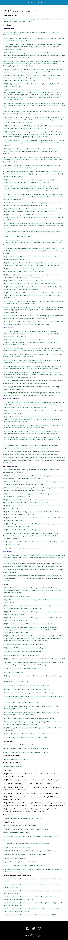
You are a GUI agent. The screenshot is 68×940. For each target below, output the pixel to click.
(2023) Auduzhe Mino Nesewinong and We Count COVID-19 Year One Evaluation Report (29, 624)
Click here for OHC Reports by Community (15, 759)
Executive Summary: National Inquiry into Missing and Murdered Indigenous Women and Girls (31, 836)
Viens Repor (6, 840)
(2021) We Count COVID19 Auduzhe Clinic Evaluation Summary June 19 (24, 644)
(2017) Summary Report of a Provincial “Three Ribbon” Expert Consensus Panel (26, 689)
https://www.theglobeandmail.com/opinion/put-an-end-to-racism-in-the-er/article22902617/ (30, 915)
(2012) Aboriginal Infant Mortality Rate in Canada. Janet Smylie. (26, 548)
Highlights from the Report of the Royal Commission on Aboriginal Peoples (25, 829)
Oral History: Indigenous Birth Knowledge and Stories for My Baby (22, 818)
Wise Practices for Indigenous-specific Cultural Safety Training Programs (24, 854)
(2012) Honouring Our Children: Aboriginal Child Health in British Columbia (25, 737)
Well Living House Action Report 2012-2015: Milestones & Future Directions (25, 752)
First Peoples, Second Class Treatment (14, 858)
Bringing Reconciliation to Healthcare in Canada (17, 847)
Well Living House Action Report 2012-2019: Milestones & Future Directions (25, 748)
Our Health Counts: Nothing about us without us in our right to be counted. (29, 38)
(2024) (5, 38)
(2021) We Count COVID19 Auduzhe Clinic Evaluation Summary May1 (23, 651)
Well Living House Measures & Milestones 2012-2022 (19, 745)
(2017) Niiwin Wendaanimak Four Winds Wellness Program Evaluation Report (26, 685)
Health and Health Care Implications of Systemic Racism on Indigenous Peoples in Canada (29, 851)
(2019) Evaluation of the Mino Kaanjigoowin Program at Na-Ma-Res (23, 668)
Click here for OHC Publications (12, 766)
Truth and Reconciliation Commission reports (16, 833)
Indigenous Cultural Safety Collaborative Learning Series (20, 862)
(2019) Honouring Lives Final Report (14, 672)
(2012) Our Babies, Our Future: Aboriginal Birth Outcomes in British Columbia (26, 734)
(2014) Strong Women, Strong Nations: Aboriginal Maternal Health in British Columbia (28, 718)
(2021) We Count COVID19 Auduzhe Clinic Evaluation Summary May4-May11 (25, 648)
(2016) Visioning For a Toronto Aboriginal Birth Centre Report (21, 702)
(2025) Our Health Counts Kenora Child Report (17, 596)
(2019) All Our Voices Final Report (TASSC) (15, 682)
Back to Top (33, 934)
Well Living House (32, 2)
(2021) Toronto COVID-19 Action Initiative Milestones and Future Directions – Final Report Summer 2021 (34, 659)
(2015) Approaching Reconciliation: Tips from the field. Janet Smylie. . (24, 530)
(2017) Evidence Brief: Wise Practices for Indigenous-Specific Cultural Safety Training (28, 693)
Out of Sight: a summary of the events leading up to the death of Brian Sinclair (26, 843)
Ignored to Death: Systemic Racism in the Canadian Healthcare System (24, 865)
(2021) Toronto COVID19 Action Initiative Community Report (21, 655)
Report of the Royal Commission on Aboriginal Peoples (19, 825)
